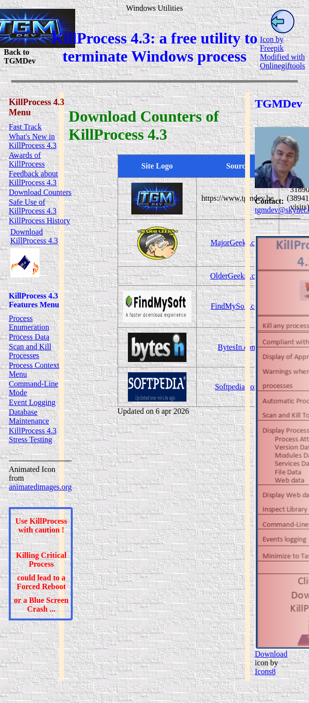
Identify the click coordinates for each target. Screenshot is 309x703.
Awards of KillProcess (27, 159)
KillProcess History (39, 220)
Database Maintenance (29, 416)
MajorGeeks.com (237, 242)
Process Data (29, 337)
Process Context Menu (34, 369)
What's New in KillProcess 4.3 (33, 140)
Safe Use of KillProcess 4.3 (33, 206)
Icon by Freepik (272, 43)
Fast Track (25, 127)
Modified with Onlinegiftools (282, 61)
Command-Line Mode (33, 388)
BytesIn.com (237, 347)
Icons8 (265, 671)
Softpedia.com (237, 387)
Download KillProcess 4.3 (34, 236)
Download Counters (40, 192)
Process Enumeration (29, 322)
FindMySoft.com (238, 306)
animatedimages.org (40, 487)
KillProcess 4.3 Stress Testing (33, 435)
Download (271, 654)
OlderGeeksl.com (237, 276)
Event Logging (32, 402)
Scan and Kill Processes (30, 351)
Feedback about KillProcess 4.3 (33, 178)
